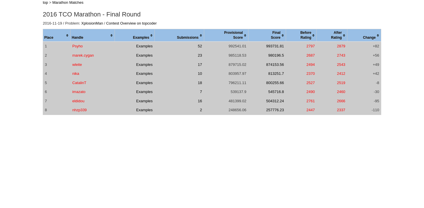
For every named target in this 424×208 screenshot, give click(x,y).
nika (75, 73)
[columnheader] (57, 35)
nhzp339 (79, 110)
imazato (79, 92)
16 (200, 101)
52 (200, 46)
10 (200, 73)
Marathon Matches (68, 2)
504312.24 (275, 101)
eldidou (78, 101)
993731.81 (275, 46)
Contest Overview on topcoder (131, 23)
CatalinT (79, 83)
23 (200, 55)
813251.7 (276, 73)
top (45, 2)
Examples (144, 46)
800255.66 (275, 83)
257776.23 (275, 110)
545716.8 (276, 92)
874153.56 (275, 64)
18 (200, 83)
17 (200, 64)
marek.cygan (83, 55)
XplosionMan (92, 23)
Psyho (77, 46)
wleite (77, 64)
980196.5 (276, 55)
